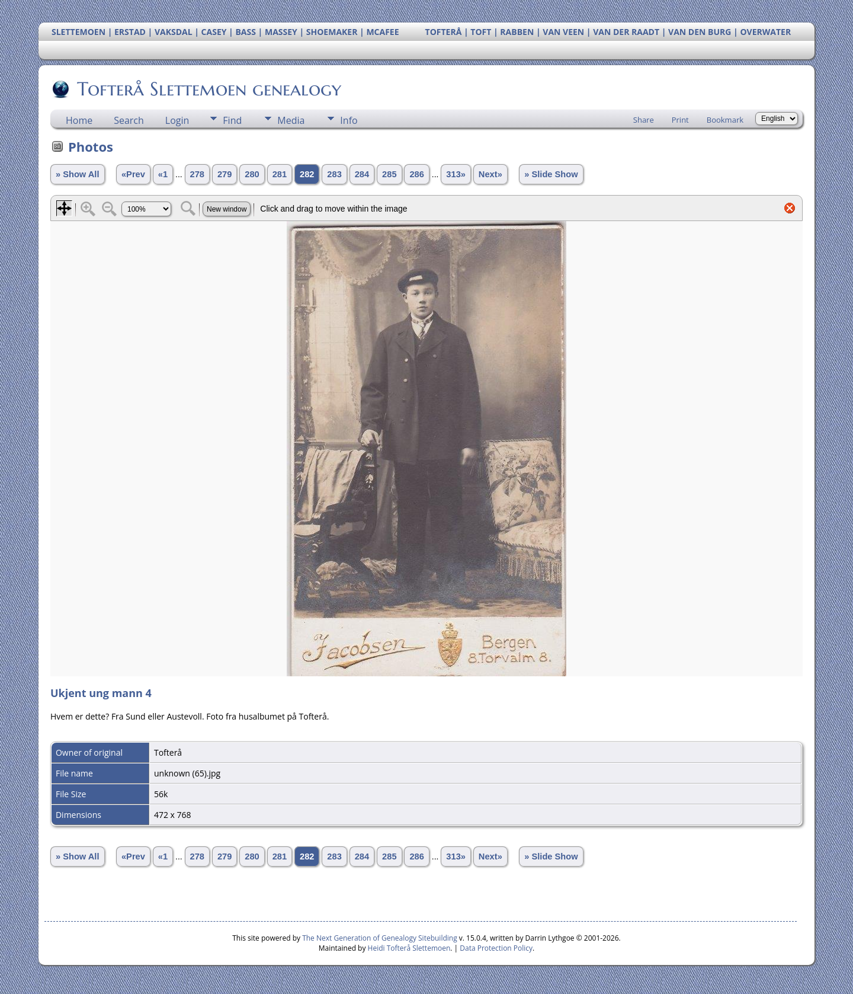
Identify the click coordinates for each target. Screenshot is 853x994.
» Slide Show (551, 174)
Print (680, 119)
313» (456, 174)
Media (290, 120)
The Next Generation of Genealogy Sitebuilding (379, 938)
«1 (163, 174)
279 (224, 174)
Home (79, 120)
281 (279, 174)
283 (334, 174)
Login (177, 120)
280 (252, 174)
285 (389, 174)
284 (362, 174)
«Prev (133, 174)
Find (232, 120)
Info (348, 120)
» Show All (78, 174)
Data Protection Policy (496, 948)
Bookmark (725, 119)
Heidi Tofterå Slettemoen (409, 948)
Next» (490, 174)
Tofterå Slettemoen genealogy (208, 89)
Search (129, 120)
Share (643, 119)
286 (416, 174)
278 (197, 174)
